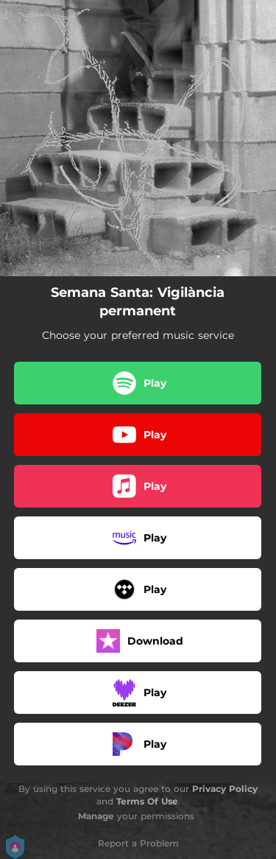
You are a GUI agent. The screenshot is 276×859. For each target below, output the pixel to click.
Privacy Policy (225, 788)
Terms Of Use (147, 801)
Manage (96, 815)
